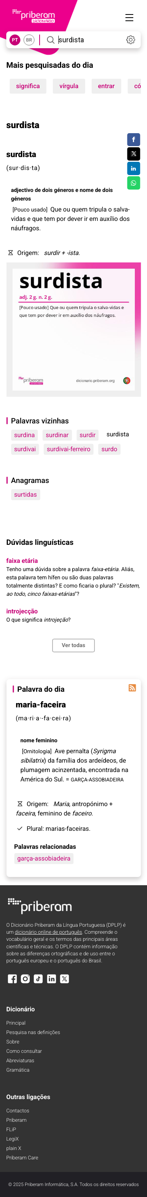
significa (28, 86)
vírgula (69, 86)
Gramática (17, 1070)
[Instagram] (25, 982)
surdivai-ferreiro (69, 449)
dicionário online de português (48, 932)
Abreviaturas (20, 1061)
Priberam (16, 1120)
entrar (106, 86)
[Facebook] (12, 982)
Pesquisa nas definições (33, 1033)
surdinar (57, 435)
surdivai (25, 449)
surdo (110, 449)
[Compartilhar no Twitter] (133, 154)
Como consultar (24, 1051)
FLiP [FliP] (11, 1130)
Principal (15, 1023)
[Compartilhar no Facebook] (133, 139)
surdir (88, 435)
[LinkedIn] (51, 982)
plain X (13, 1149)
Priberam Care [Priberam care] (22, 1158)
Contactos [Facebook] (17, 1111)
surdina (24, 435)
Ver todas (73, 645)
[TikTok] (38, 982)
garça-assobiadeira (44, 858)
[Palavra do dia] (132, 688)
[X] (65, 982)
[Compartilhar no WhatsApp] (133, 183)
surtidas (25, 494)
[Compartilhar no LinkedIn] (133, 168)
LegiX (12, 1139)
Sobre (12, 1042)
